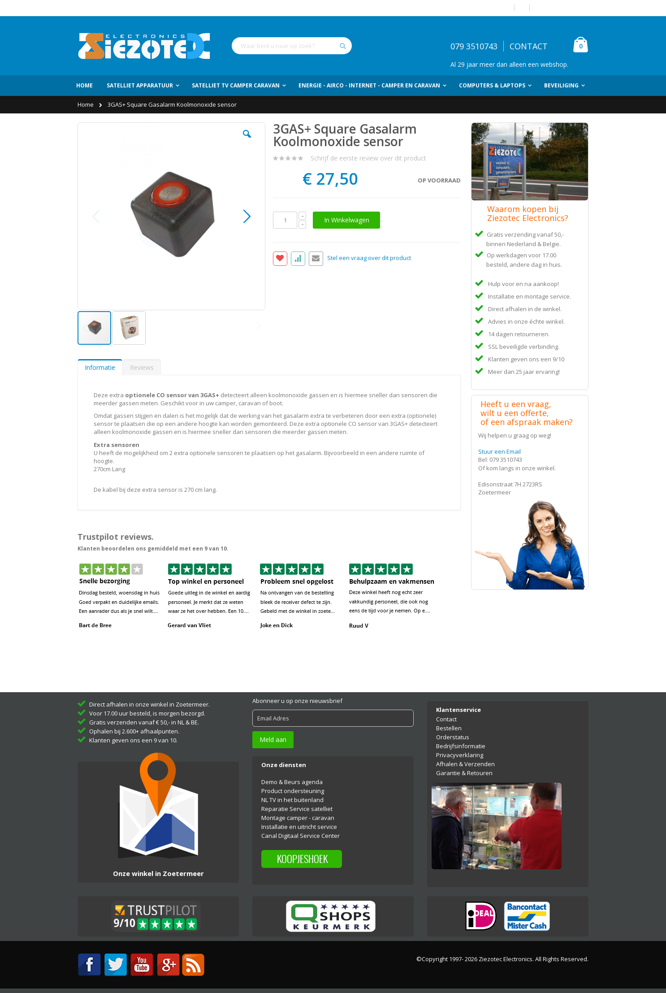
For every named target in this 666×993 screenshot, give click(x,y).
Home (86, 104)
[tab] (100, 367)
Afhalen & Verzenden (465, 764)
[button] (247, 141)
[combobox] (291, 46)
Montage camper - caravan (297, 818)
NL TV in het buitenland (292, 800)
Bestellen (449, 728)
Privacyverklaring (459, 755)
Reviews (142, 367)
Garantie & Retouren (464, 773)
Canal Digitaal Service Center (300, 836)
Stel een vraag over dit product (369, 258)
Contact (446, 719)
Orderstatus (452, 737)
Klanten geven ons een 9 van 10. (133, 740)
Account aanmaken (562, 7)
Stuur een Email (499, 451)
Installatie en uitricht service (299, 827)
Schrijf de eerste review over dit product (368, 158)
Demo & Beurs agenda (292, 782)
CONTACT (529, 46)
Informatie (100, 367)
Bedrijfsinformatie (460, 746)
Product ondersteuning (292, 791)
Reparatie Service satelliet (297, 809)
